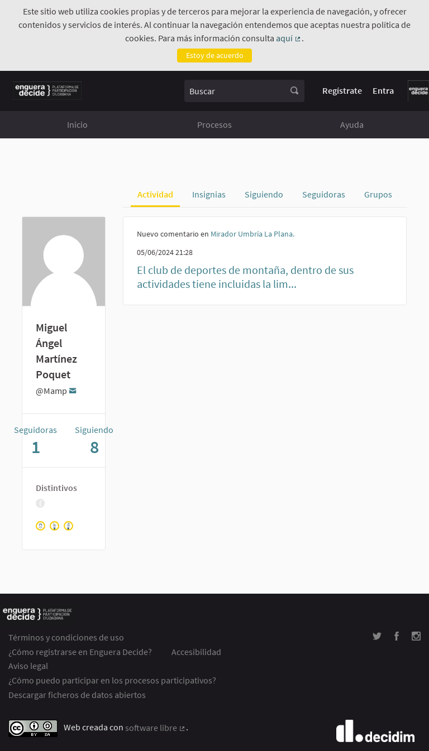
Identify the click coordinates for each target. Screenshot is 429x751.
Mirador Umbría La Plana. (252, 234)
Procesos (214, 124)
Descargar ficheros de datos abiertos (77, 694)
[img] (40, 503)
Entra (383, 90)
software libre (155, 728)
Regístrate (342, 90)
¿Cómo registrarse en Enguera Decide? (80, 651)
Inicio (77, 124)
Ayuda (352, 124)
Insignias (209, 194)
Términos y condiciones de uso (66, 637)
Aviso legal (28, 665)
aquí (289, 38)
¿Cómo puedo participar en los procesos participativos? (112, 680)
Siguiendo (264, 194)
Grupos (378, 194)
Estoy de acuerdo (215, 55)
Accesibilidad (196, 651)
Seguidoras (323, 194)
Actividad (155, 194)
